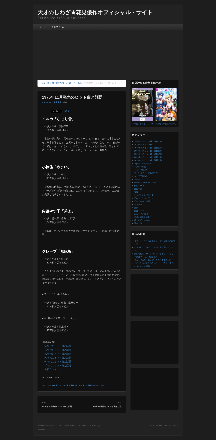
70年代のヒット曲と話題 (57, 350)
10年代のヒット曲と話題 (57, 365)
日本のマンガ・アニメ (144, 198)
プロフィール (58, 27)
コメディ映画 (140, 167)
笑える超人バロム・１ (144, 220)
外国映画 (138, 189)
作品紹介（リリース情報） (146, 182)
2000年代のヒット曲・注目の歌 (148, 157)
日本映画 (138, 204)
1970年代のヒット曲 (143, 144)
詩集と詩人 (139, 223)
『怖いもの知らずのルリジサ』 (163, 124)
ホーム (43, 27)
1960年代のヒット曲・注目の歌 (148, 141)
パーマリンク (98, 385)
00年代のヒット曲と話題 (57, 361)
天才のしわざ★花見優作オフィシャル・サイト (95, 12)
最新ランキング (52, 369)
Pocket (66, 111)
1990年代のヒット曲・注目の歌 (148, 154)
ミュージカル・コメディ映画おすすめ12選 (152, 260)
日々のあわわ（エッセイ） (146, 195)
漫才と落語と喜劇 (142, 217)
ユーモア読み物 (141, 176)
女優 (136, 192)
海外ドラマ (139, 211)
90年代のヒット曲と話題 (57, 357)
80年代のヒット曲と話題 (57, 353)
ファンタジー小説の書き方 (146, 173)
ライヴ (137, 179)
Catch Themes (172, 425)
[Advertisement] (108, 57)
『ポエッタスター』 (141, 124)
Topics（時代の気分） (143, 163)
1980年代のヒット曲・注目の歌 (148, 151)
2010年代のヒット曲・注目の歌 (148, 160)
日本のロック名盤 (142, 201)
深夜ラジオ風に (141, 214)
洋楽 (136, 208)
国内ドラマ (139, 185)
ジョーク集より (141, 170)
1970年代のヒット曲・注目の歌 (65, 385)
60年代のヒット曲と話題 (57, 346)
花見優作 (57, 102)
